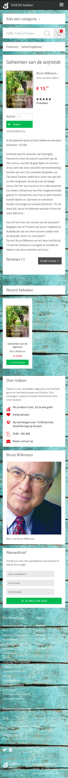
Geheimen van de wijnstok (33, 62)
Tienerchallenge (11, 680)
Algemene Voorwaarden (16, 635)
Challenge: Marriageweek (16, 662)
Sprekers (8, 648)
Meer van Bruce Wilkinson (20, 539)
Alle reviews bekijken (28, 726)
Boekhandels (10, 639)
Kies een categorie (21, 19)
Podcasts (12, 46)
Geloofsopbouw (31, 46)
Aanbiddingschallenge (15, 626)
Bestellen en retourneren (17, 644)
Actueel (40, 635)
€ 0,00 (61, 31)
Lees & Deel (9, 653)
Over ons (8, 630)
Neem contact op (23, 441)
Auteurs (40, 630)
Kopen (17, 124)
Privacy (7, 657)
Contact (40, 644)
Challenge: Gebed (12, 667)
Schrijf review (48, 261)
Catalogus (41, 648)
